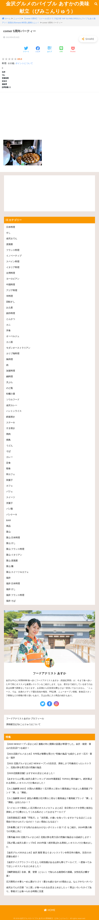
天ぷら (9, 382)
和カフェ (10, 474)
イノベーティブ (14, 256)
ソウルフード (12, 399)
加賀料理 (10, 371)
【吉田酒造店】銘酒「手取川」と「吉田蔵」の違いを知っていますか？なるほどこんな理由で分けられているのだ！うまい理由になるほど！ (49, 820)
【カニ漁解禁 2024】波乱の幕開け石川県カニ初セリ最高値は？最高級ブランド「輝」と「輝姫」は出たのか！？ (49, 800)
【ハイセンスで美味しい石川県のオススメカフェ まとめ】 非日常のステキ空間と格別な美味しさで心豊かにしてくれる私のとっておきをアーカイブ (49, 810)
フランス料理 (12, 250)
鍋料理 (9, 376)
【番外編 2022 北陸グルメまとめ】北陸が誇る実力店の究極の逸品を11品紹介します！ (48, 837)
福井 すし (11, 589)
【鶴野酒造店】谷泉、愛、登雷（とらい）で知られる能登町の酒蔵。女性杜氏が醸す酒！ (47, 874)
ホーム (8, 18)
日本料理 (10, 227)
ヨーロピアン (12, 279)
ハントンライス (14, 411)
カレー (9, 457)
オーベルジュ (12, 336)
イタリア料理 (12, 267)
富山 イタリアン (14, 555)
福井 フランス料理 (15, 595)
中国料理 (10, 284)
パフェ (9, 491)
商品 (8, 526)
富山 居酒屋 (12, 560)
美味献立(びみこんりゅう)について (23, 724)
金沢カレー (11, 405)
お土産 (9, 307)
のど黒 (9, 388)
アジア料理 (11, 290)
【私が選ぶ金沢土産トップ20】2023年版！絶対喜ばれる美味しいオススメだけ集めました (49, 845)
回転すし (10, 302)
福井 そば (11, 601)
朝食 (8, 468)
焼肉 (8, 434)
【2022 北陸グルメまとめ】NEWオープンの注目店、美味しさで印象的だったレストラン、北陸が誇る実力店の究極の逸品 (48, 765)
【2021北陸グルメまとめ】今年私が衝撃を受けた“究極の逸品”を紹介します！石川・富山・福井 (49, 756)
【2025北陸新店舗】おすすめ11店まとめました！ (30, 773)
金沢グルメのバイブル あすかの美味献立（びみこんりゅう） (47, 7)
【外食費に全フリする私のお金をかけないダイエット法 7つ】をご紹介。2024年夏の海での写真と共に (49, 829)
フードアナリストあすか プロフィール (25, 718)
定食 (8, 463)
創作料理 (10, 313)
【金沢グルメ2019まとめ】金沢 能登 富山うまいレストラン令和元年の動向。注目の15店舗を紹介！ (48, 854)
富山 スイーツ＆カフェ (17, 572)
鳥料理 (9, 359)
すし (8, 233)
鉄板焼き (10, 417)
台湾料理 (10, 273)
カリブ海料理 (12, 353)
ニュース (17, 18)
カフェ (9, 486)
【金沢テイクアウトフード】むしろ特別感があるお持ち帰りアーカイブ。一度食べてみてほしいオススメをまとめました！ (49, 864)
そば (8, 451)
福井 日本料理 (13, 583)
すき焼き (10, 428)
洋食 (8, 330)
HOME (49, 910)
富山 (8, 532)
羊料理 (9, 296)
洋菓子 (9, 503)
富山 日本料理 (13, 537)
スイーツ (10, 497)
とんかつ (10, 319)
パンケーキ (11, 514)
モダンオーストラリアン (18, 348)
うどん (9, 445)
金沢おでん (11, 238)
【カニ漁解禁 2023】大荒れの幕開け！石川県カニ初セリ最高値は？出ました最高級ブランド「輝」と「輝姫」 (49, 791)
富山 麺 (9, 566)
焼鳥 (8, 440)
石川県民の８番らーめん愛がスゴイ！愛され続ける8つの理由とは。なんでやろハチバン (49, 882)
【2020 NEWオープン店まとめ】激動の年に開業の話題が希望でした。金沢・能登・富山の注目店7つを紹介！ (48, 746)
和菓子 (9, 480)
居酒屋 (9, 244)
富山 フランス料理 (15, 549)
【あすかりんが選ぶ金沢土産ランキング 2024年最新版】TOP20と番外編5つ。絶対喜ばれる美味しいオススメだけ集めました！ (49, 781)
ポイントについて (24, 63)
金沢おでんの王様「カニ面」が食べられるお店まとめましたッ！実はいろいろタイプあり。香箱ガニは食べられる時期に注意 (49, 889)
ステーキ (10, 422)
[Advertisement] (49, 113)
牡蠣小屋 (10, 394)
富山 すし (11, 543)
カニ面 (9, 342)
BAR (8, 520)
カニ (8, 325)
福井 (8, 578)
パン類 (9, 509)
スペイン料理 (12, 261)
